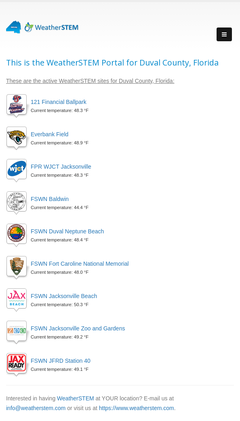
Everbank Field (49, 134)
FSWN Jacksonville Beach (64, 296)
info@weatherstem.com (35, 408)
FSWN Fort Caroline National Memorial (80, 263)
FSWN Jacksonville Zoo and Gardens (78, 328)
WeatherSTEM (75, 398)
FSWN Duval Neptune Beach (67, 231)
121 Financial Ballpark (58, 102)
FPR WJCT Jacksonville (61, 166)
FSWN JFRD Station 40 (61, 361)
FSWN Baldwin (50, 199)
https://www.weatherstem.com (136, 408)
